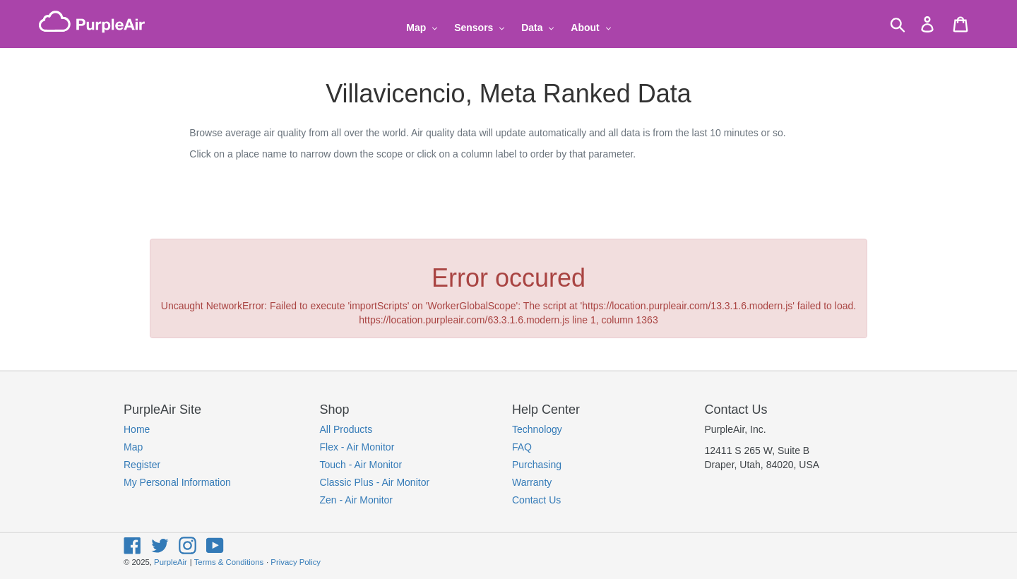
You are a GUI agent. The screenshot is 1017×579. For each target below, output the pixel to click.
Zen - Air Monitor (356, 500)
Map (133, 447)
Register (142, 464)
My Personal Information (177, 482)
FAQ (522, 447)
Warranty (532, 482)
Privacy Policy (295, 562)
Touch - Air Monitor (361, 464)
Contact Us (536, 500)
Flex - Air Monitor (357, 447)
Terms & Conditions (228, 562)
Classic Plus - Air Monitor (375, 482)
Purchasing (536, 464)
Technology (537, 429)
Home (137, 429)
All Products (346, 429)
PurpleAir (170, 562)
